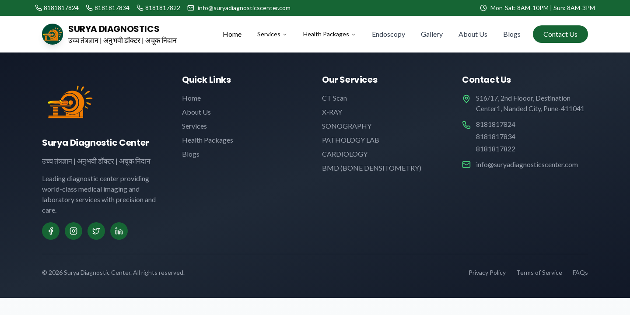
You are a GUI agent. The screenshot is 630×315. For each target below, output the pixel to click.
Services (272, 34)
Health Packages (329, 34)
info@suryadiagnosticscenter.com (527, 164)
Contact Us (560, 34)
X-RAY (332, 112)
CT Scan (334, 98)
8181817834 (495, 136)
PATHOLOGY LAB (350, 140)
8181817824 (495, 124)
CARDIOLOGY (345, 154)
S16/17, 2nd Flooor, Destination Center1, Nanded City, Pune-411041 (530, 103)
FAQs (580, 272)
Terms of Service (539, 272)
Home (232, 34)
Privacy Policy (487, 272)
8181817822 (495, 148)
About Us (472, 34)
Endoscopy (388, 34)
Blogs (512, 34)
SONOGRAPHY (346, 126)
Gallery (432, 34)
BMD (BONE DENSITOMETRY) (371, 168)
